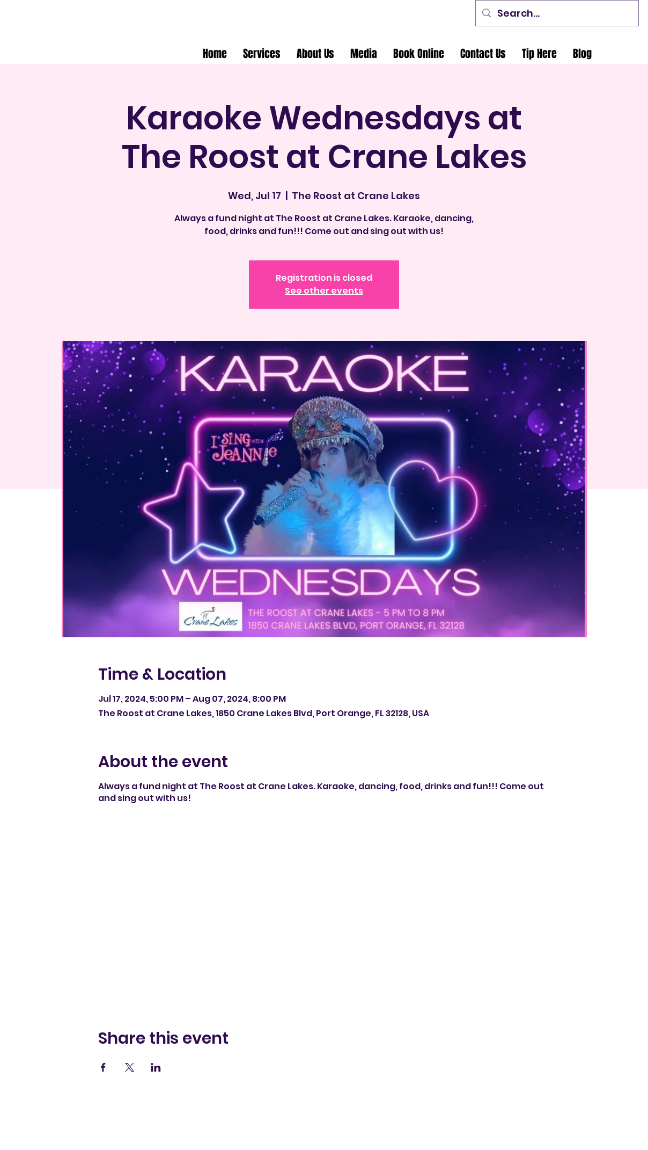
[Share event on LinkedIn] (156, 1067)
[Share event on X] (129, 1067)
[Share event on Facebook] (103, 1067)
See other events (324, 291)
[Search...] (556, 13)
